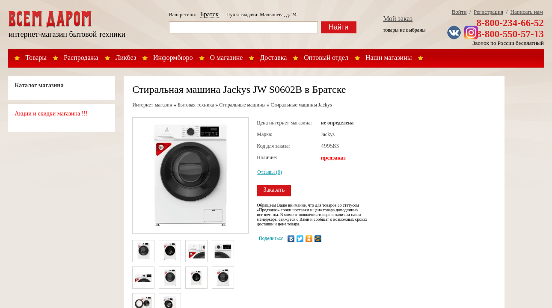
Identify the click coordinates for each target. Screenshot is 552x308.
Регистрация (488, 12)
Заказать (274, 190)
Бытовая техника (196, 105)
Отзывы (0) (269, 172)
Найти (338, 27)
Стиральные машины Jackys (301, 105)
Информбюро (173, 57)
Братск (209, 14)
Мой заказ (398, 18)
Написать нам (526, 12)
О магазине (226, 57)
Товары (36, 57)
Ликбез (126, 57)
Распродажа (81, 57)
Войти (459, 12)
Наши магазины (388, 57)
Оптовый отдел (326, 57)
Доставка (273, 57)
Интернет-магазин (152, 105)
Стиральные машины (242, 105)
